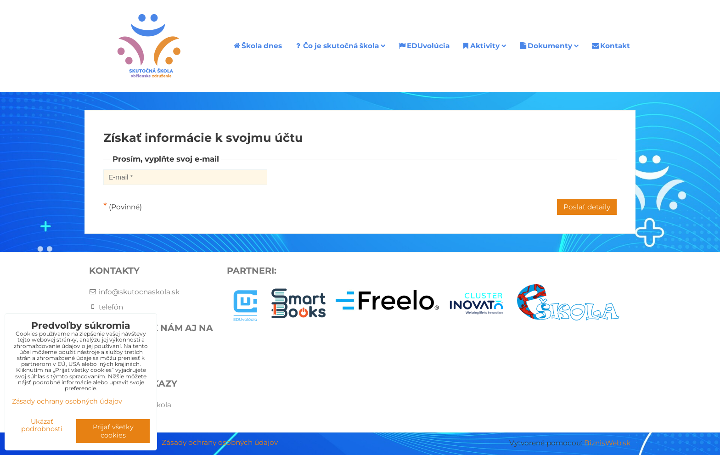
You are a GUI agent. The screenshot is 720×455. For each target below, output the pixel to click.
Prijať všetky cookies (113, 431)
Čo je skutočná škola (340, 45)
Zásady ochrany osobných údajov (220, 442)
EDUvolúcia (424, 45)
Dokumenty (548, 45)
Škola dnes (257, 45)
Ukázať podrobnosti (41, 425)
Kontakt (610, 45)
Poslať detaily (586, 206)
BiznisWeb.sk (607, 442)
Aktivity (484, 45)
